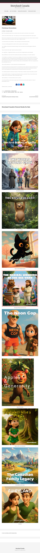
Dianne (16, 92)
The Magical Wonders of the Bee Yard (20, 307)
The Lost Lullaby (20, 229)
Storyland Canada (20, 6)
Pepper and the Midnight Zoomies (20, 268)
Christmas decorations (10, 92)
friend (18, 92)
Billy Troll (5, 92)
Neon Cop (20, 357)
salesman (21, 92)
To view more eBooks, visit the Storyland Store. (9, 533)
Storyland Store (32, 11)
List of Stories (13, 11)
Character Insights (22, 11)
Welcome (6, 11)
